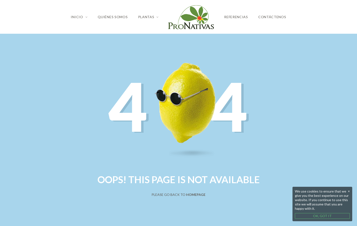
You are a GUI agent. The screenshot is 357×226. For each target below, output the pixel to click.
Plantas (146, 17)
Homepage (196, 195)
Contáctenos (272, 17)
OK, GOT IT (322, 216)
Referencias (236, 17)
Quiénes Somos (113, 17)
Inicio (77, 17)
